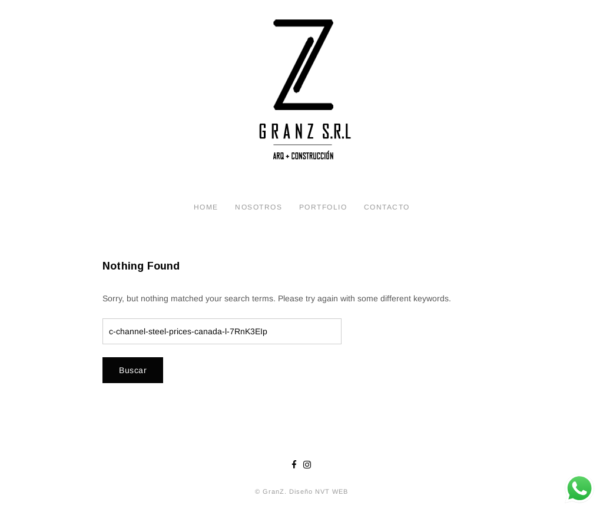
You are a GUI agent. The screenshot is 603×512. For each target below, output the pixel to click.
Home (206, 207)
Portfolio (323, 207)
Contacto (387, 207)
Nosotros (258, 207)
